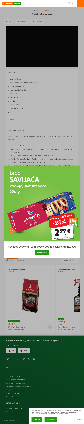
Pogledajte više (70, 260)
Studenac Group (11, 396)
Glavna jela (46, 10)
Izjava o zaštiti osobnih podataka (15, 379)
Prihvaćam (37, 419)
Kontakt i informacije (12, 373)
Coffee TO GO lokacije (12, 393)
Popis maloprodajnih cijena (14, 408)
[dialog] (56, 416)
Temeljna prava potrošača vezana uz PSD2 (18, 386)
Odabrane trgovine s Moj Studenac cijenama (19, 411)
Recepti (36, 10)
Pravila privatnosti (64, 413)
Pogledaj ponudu (42, 252)
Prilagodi (78, 419)
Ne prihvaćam (51, 419)
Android (24, 350)
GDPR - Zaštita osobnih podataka (15, 383)
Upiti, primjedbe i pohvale (13, 376)
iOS (11, 350)
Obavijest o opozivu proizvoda (15, 390)
